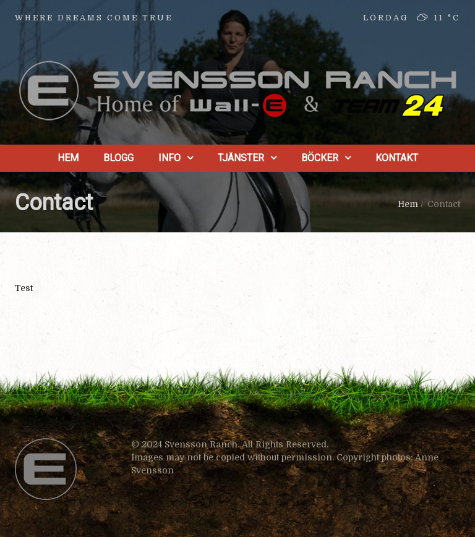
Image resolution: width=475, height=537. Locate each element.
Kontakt (396, 158)
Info (169, 158)
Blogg (118, 158)
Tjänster (241, 158)
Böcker (319, 158)
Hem (68, 158)
